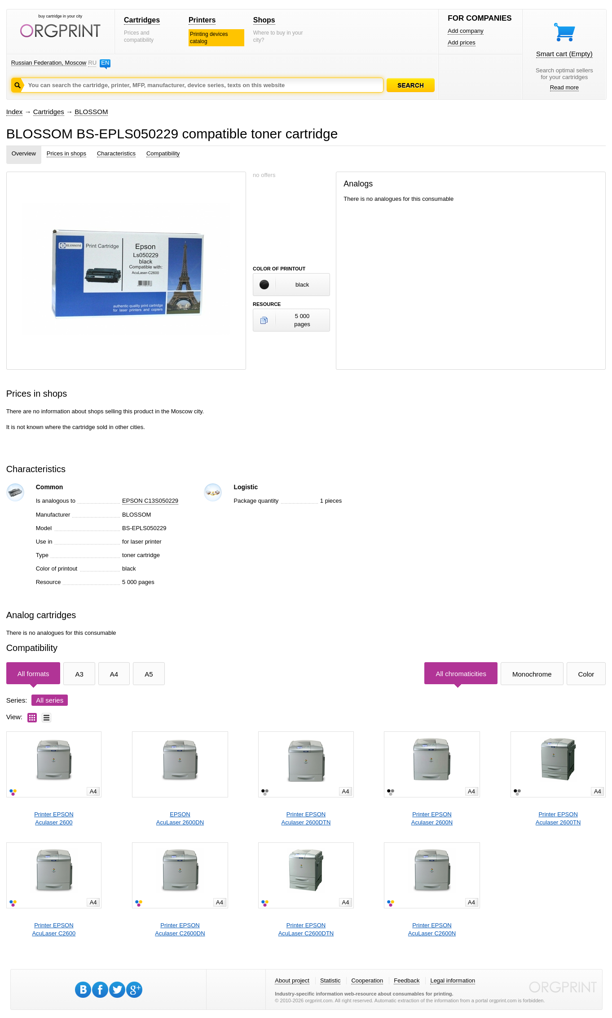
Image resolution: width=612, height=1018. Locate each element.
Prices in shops (66, 153)
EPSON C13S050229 (150, 500)
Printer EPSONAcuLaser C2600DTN (306, 929)
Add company (466, 30)
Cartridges (142, 20)
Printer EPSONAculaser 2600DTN (306, 818)
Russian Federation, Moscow (49, 62)
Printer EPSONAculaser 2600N (432, 818)
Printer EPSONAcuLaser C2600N (432, 929)
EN (105, 62)
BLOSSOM (91, 111)
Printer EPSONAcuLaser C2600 (53, 929)
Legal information (452, 980)
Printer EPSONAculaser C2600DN (180, 929)
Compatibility (163, 153)
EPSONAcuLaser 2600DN (180, 818)
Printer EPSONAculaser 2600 (53, 818)
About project (292, 980)
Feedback (406, 980)
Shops (264, 20)
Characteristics (116, 153)
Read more (564, 87)
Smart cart (564, 54)
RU (92, 62)
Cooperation (367, 980)
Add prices (461, 42)
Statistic (330, 980)
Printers (202, 20)
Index (14, 111)
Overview (24, 153)
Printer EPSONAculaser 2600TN (558, 818)
